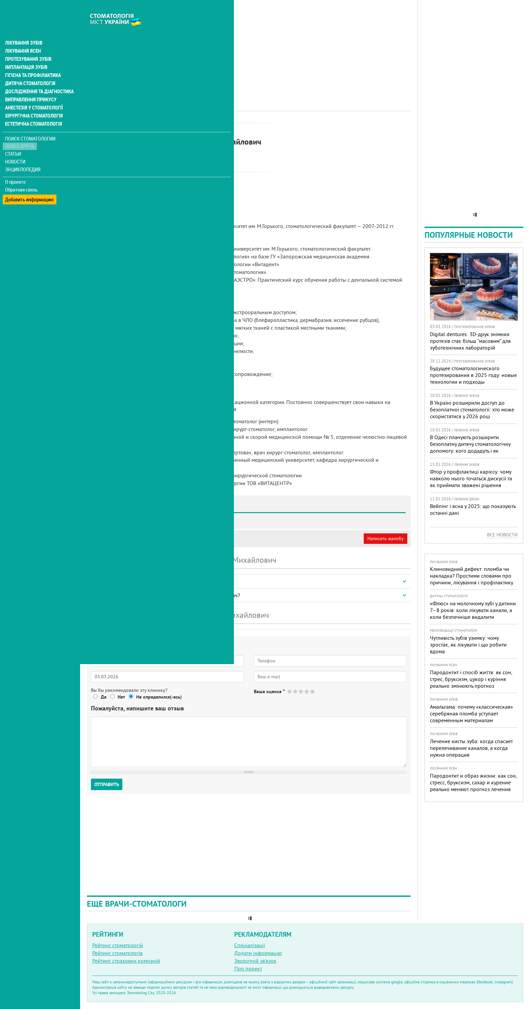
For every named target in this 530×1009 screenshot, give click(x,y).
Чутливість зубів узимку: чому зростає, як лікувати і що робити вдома (468, 644)
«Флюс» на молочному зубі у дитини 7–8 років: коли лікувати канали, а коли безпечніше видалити (473, 610)
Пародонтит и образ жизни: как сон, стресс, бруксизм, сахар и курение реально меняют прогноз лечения (473, 782)
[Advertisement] (249, 47)
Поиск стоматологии (30, 124)
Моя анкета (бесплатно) (119, 538)
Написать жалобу (385, 538)
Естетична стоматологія (32, 109)
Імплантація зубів (26, 52)
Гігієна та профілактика (32, 61)
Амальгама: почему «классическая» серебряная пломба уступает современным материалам (471, 713)
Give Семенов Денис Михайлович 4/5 (307, 691)
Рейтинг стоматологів (117, 953)
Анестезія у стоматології (33, 93)
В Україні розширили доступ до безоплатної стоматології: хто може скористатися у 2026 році (472, 409)
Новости (15, 147)
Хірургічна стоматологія (33, 101)
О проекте (15, 167)
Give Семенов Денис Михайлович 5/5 (313, 691)
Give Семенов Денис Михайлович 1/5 (290, 691)
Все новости (502, 535)
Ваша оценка (269, 691)
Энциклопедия (23, 154)
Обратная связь (22, 175)
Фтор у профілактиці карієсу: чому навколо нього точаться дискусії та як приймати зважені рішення (471, 478)
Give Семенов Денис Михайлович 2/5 (295, 691)
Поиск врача (20, 131)
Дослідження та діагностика (38, 77)
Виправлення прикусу (30, 85)
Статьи (13, 139)
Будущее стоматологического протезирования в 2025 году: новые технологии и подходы (473, 375)
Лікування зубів (23, 28)
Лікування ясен (22, 36)
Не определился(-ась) (159, 697)
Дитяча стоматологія (29, 69)
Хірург (199, 130)
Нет (121, 697)
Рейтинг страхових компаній (126, 960)
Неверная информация (179, 538)
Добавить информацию (29, 182)
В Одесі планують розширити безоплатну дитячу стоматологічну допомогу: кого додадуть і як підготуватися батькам (470, 447)
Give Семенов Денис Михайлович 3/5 (301, 691)
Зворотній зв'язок (255, 960)
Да (103, 697)
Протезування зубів (28, 44)
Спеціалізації (249, 945)
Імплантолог (175, 130)
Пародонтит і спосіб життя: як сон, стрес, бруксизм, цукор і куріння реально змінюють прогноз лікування (471, 682)
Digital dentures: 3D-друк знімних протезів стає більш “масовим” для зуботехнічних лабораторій (470, 341)
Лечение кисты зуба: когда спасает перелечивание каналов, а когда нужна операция (471, 748)
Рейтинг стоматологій (117, 945)
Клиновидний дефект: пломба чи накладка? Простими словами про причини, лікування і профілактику (471, 575)
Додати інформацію (258, 953)
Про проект (248, 968)
